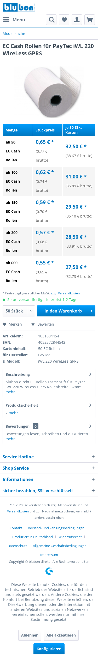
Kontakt (16, 528)
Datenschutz (17, 545)
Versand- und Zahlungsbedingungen (56, 528)
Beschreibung (17, 374)
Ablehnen (29, 635)
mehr (10, 391)
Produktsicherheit (21, 405)
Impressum (49, 554)
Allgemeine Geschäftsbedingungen (60, 545)
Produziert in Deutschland (32, 536)
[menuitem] (14, 19)
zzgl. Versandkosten (65, 293)
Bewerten (42, 324)
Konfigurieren (49, 648)
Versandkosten (18, 511)
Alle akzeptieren (61, 635)
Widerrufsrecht (70, 536)
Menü (14, 19)
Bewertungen (17, 426)
